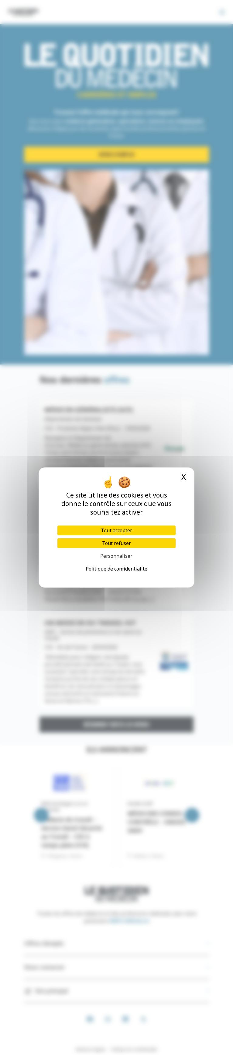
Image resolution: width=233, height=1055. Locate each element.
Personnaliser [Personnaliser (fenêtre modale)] (116, 556)
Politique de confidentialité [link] (116, 568)
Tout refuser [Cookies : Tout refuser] (116, 543)
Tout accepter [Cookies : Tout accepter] (116, 530)
